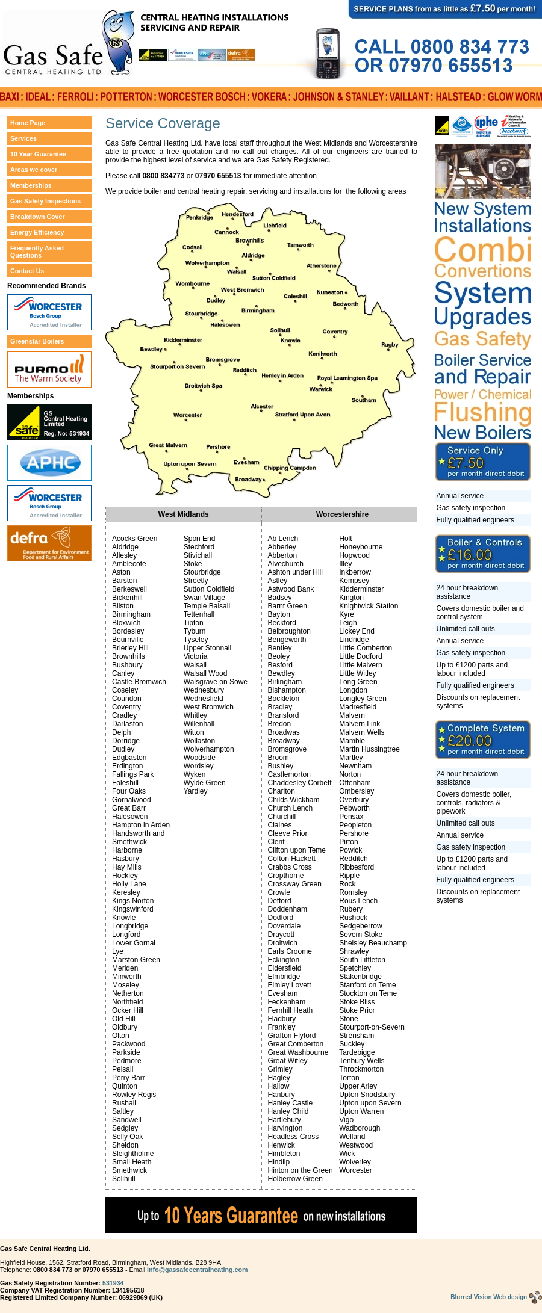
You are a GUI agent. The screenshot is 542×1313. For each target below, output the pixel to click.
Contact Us (27, 270)
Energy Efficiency (37, 232)
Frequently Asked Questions (37, 251)
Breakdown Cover (37, 216)
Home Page (27, 122)
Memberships (31, 185)
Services (23, 138)
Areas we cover (33, 169)
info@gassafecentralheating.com (197, 1269)
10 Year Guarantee (38, 154)
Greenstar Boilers (37, 341)
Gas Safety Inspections (45, 201)
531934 (113, 1283)
